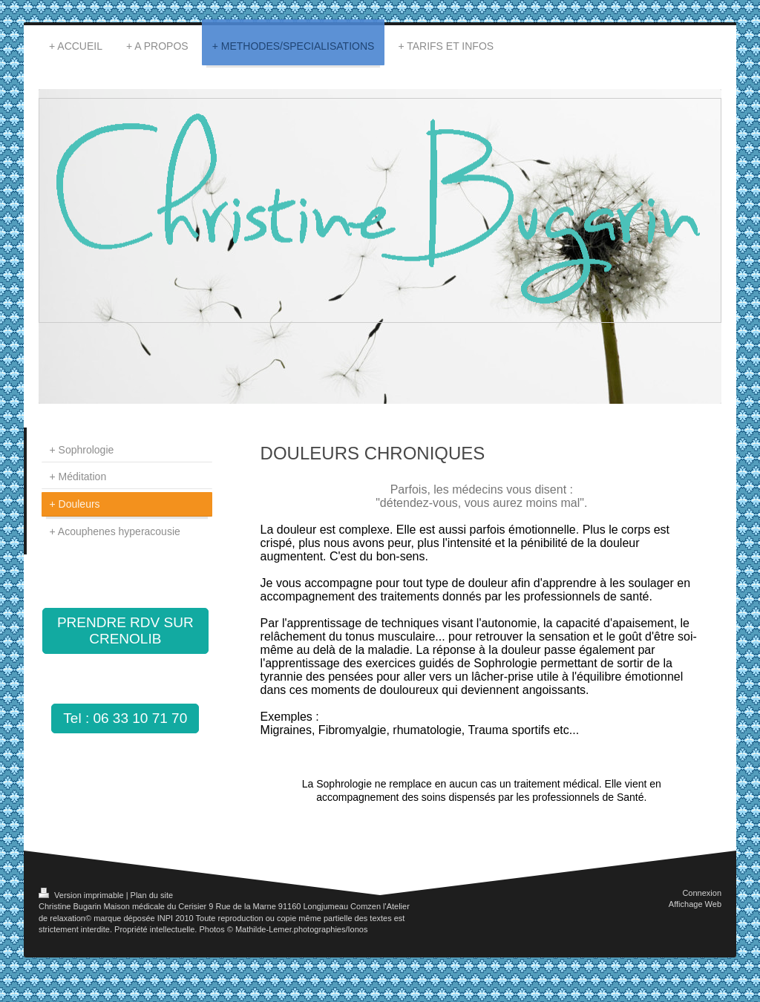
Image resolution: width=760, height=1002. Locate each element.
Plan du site (152, 895)
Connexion (701, 892)
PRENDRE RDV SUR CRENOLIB (125, 630)
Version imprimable (82, 895)
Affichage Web (695, 904)
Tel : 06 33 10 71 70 (125, 718)
